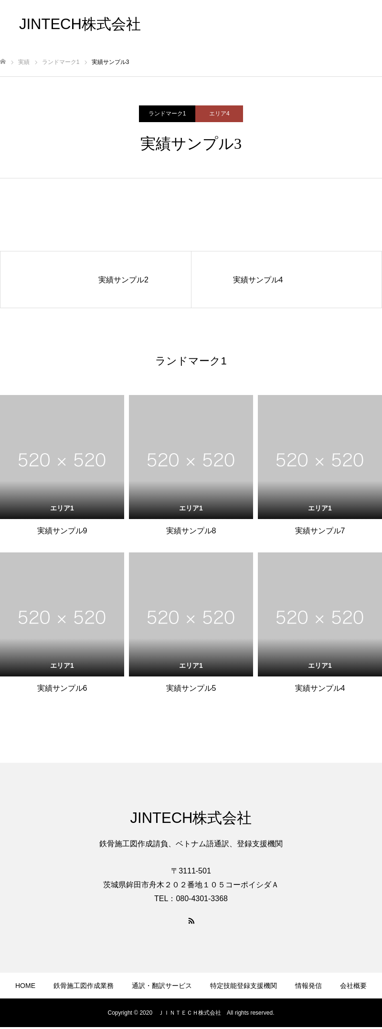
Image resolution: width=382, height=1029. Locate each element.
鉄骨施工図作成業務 (30, 10)
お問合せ (13, 43)
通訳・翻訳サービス (162, 985)
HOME (25, 985)
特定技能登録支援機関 (243, 985)
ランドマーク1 (167, 113)
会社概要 (13, 37)
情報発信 (13, 30)
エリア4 (219, 113)
